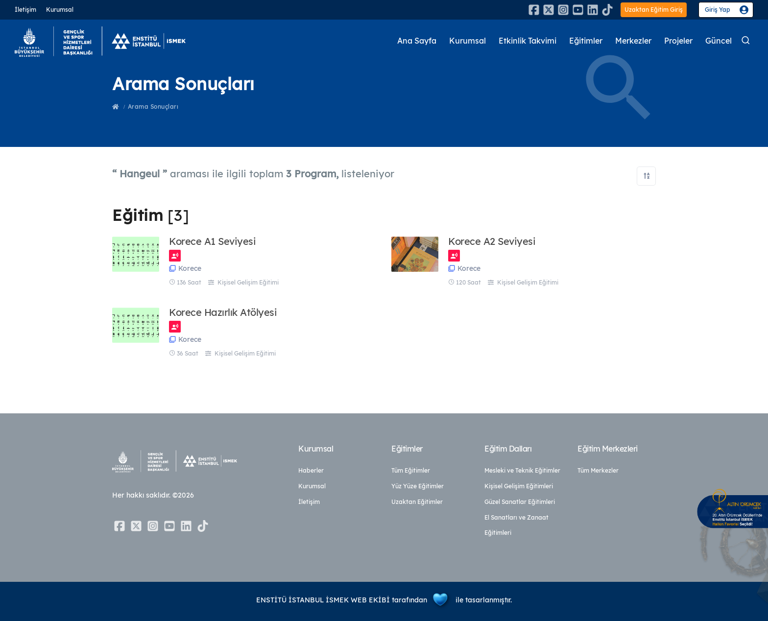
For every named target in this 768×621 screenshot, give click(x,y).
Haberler (311, 470)
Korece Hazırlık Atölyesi (223, 312)
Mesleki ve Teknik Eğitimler (522, 470)
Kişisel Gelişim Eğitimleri (518, 486)
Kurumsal (59, 9)
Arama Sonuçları (153, 106)
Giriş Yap (717, 9)
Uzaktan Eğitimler (417, 501)
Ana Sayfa (396, 41)
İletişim (25, 9)
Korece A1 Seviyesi (212, 241)
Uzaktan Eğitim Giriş (653, 9)
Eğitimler (576, 41)
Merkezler (628, 41)
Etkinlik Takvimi (513, 41)
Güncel (718, 41)
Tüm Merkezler (598, 470)
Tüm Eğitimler (410, 470)
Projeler (676, 41)
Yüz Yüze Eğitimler (417, 486)
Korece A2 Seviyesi (491, 241)
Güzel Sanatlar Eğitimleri (519, 501)
